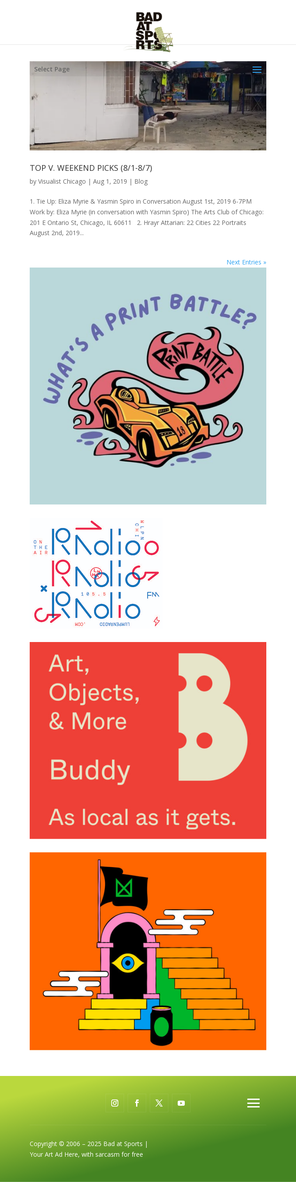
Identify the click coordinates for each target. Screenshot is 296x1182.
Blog (141, 181)
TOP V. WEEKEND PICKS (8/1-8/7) (91, 167)
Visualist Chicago (62, 181)
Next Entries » (246, 262)
